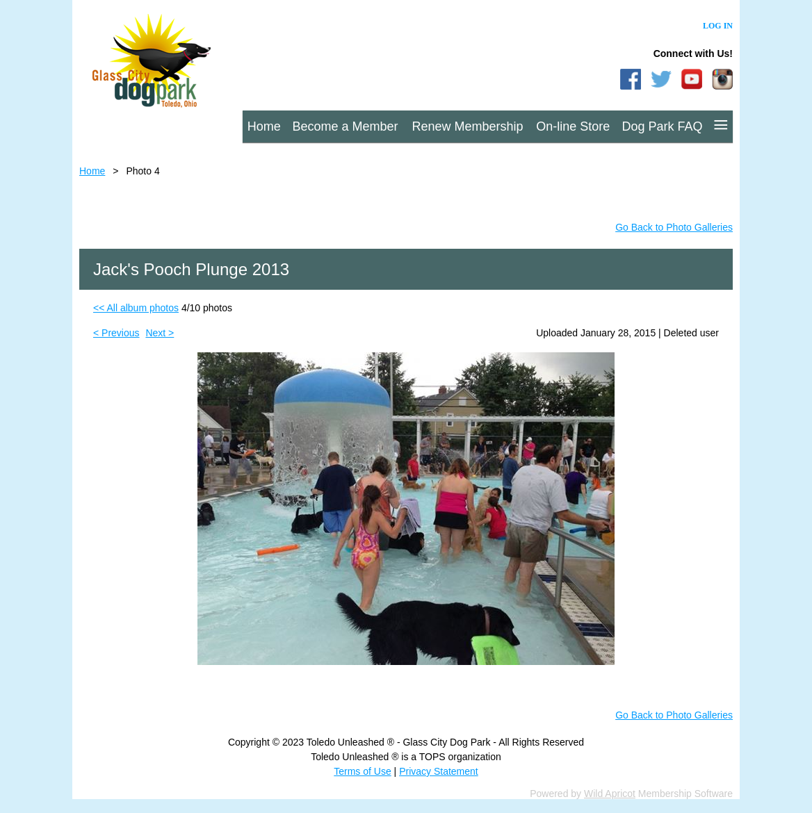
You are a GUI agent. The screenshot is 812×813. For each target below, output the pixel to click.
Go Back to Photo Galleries (674, 227)
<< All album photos (136, 307)
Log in (718, 26)
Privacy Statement (438, 771)
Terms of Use (362, 771)
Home (92, 170)
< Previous (116, 332)
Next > (159, 332)
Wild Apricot (609, 793)
